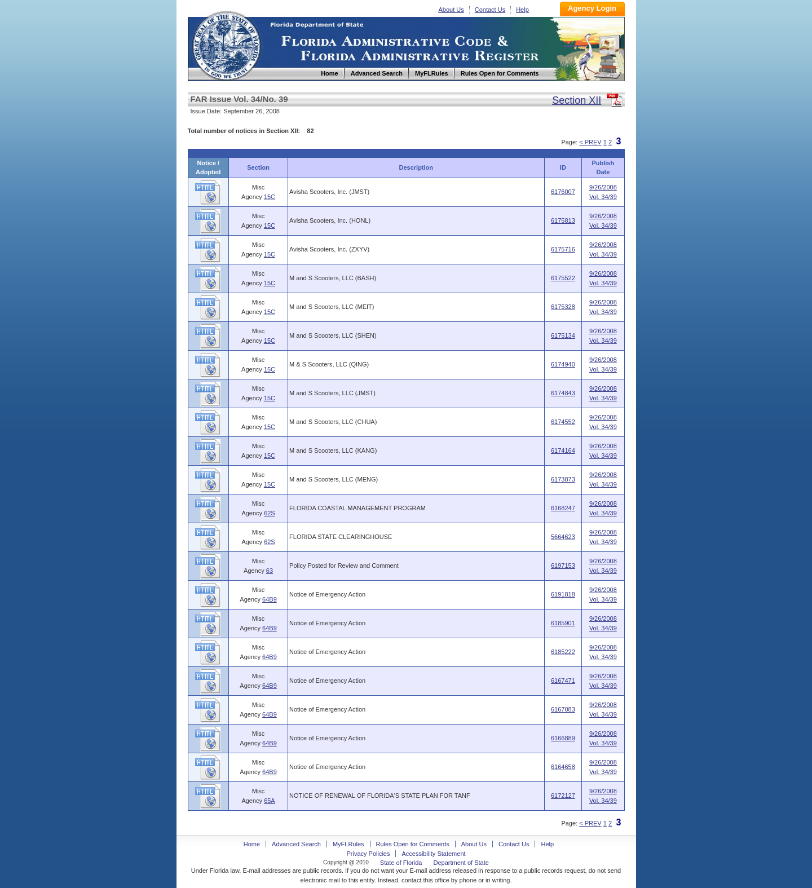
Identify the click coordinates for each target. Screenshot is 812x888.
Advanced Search (296, 844)
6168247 (563, 508)
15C (269, 196)
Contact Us (490, 9)
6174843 (563, 393)
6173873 (563, 479)
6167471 (563, 680)
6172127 (563, 795)
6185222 (563, 651)
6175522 (563, 278)
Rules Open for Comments (412, 844)
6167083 (563, 709)
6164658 (563, 766)
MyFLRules (348, 844)
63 (269, 570)
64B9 (269, 599)
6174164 (563, 450)
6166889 (563, 738)
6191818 (563, 594)
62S (269, 513)
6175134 (563, 335)
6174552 (563, 421)
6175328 (563, 306)
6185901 (563, 623)
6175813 (563, 220)
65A (269, 800)
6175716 (563, 249)
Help (522, 9)
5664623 (563, 536)
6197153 (563, 565)
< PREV (590, 142)
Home (226, 44)
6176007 (563, 191)
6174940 (563, 364)
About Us (451, 9)
